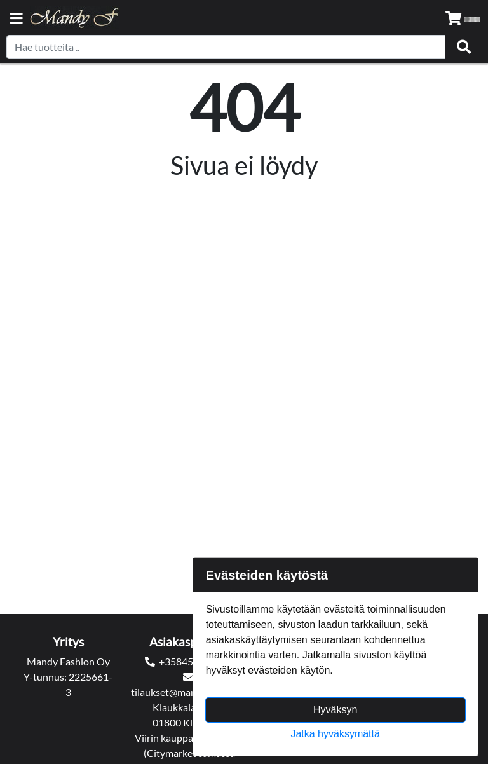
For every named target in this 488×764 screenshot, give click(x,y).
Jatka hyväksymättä (335, 733)
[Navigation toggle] (16, 19)
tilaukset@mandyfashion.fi (189, 692)
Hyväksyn (335, 709)
